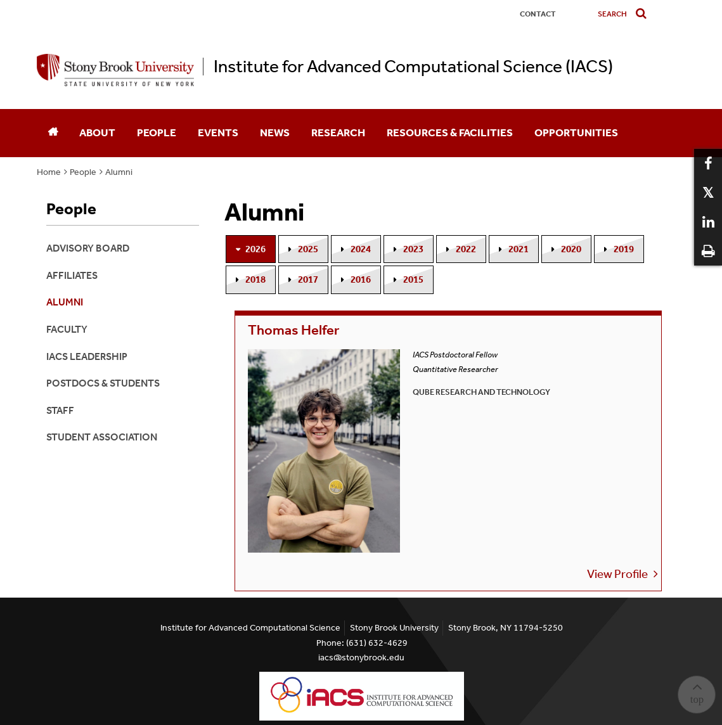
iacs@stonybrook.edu (361, 657)
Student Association (101, 437)
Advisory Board (87, 248)
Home (49, 172)
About (97, 132)
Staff (60, 410)
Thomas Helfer (297, 332)
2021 (518, 249)
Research (338, 132)
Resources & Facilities (450, 132)
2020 (571, 249)
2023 (413, 249)
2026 (255, 249)
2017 (308, 279)
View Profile (401, 464)
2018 (255, 279)
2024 (361, 249)
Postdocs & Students (103, 383)
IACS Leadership (86, 356)
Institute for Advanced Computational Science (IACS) (413, 66)
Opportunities (576, 132)
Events (218, 132)
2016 (361, 279)
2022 (466, 249)
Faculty (66, 329)
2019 (624, 249)
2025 (308, 249)
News (275, 132)
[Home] (52, 133)
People (156, 132)
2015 (413, 279)
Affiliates (72, 275)
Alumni (118, 172)
